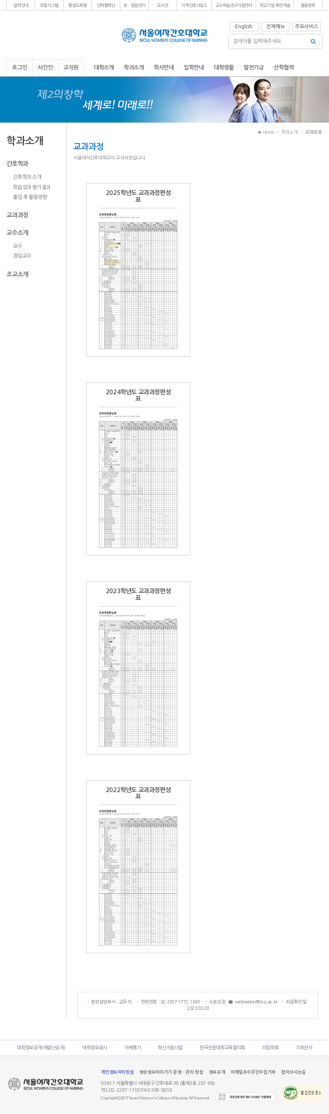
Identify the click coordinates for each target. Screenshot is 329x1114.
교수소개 (17, 233)
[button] (20, 5)
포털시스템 (49, 5)
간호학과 (17, 164)
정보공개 (217, 1072)
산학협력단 (106, 5)
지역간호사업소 (194, 5)
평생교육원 (77, 5)
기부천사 (304, 1047)
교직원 (70, 67)
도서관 (162, 5)
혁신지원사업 (170, 1047)
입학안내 (20, 5)
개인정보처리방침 (117, 1072)
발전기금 (253, 67)
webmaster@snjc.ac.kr (253, 1002)
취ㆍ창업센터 (134, 5)
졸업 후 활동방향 (30, 197)
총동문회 (308, 5)
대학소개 (104, 67)
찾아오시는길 (293, 1072)
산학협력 (283, 67)
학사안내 (163, 67)
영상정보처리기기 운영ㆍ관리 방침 (171, 1072)
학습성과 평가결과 (32, 187)
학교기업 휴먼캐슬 (275, 5)
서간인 (45, 67)
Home (266, 132)
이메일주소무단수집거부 (253, 1072)
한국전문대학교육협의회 (222, 1047)
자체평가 (132, 1047)
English (243, 26)
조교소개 (17, 274)
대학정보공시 (94, 1047)
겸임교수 (22, 255)
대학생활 (223, 67)
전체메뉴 (275, 26)
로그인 (19, 67)
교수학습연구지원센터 (233, 5)
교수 (17, 246)
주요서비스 (306, 26)
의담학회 (270, 1047)
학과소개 (134, 67)
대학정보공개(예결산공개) (41, 1047)
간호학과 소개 (27, 177)
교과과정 (17, 215)
